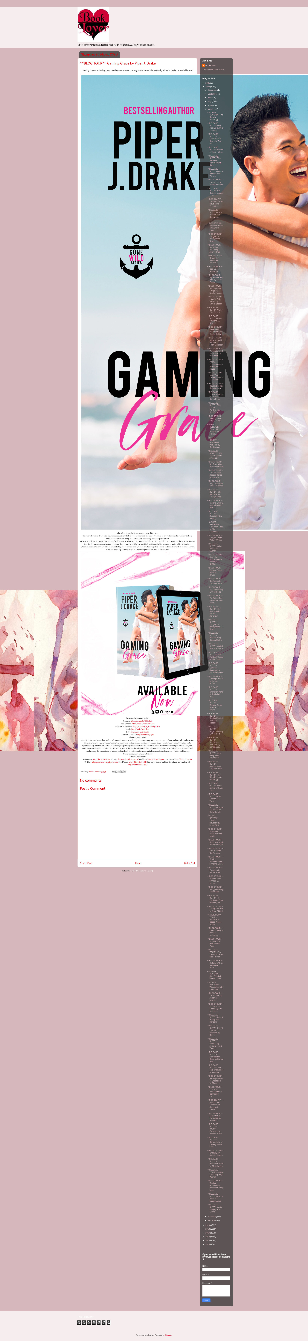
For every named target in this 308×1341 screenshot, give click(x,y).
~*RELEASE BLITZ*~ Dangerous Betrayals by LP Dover (215, 624)
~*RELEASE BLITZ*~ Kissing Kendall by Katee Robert (215, 718)
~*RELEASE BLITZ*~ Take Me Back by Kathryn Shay (214, 493)
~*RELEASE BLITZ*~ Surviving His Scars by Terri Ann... (214, 138)
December (212, 90)
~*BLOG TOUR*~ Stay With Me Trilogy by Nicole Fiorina (214, 289)
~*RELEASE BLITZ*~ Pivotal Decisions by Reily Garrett (215, 808)
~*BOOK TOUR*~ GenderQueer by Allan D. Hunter (215, 879)
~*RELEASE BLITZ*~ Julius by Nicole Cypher (214, 547)
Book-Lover (210, 65)
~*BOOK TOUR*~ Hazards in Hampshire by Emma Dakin (215, 330)
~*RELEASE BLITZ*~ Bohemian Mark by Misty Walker (215, 1162)
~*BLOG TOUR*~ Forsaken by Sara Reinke (214, 869)
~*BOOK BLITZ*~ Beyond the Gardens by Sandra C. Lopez (215, 1105)
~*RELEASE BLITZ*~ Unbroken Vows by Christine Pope (215, 692)
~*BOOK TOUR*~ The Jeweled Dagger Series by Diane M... (215, 473)
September (213, 94)
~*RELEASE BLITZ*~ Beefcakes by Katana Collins (214, 636)
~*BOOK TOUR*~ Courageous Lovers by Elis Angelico (215, 1007)
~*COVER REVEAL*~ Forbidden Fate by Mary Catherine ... (215, 527)
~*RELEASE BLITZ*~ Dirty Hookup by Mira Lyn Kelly (215, 126)
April (210, 105)
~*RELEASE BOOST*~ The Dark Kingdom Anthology (214, 454)
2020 (207, 87)
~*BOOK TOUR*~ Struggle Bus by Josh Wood (215, 889)
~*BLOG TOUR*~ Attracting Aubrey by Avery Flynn (214, 248)
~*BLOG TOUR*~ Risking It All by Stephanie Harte (215, 964)
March (211, 109)
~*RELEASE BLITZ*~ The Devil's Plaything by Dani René (214, 407)
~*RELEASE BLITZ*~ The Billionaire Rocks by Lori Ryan (214, 160)
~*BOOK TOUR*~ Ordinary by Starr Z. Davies (215, 1152)
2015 (207, 1240)
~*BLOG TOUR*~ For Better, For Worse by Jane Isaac (214, 599)
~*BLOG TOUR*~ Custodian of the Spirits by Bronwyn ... (214, 1116)
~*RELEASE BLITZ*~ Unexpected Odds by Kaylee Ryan (215, 1057)
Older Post (189, 863)
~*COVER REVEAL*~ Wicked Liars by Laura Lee (215, 986)
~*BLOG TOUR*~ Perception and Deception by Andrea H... (215, 352)
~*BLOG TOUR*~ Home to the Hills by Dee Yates (214, 942)
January (211, 1220)
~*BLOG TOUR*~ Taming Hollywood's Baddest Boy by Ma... (215, 1185)
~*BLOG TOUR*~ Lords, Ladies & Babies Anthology (215, 931)
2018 (207, 1229)
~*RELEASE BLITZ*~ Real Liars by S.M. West (214, 797)
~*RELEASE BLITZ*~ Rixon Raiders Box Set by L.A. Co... (214, 214)
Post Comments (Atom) (143, 871)
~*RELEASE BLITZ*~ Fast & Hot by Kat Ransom (215, 1018)
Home (138, 863)
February (212, 1216)
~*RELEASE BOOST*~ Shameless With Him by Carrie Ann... (213, 442)
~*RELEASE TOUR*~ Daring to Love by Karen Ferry (215, 395)
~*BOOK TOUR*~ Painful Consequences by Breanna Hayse (215, 364)
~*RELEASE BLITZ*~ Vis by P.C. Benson (215, 309)
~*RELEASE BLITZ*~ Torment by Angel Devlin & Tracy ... (214, 1043)
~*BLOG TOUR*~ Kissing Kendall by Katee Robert (215, 680)
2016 (207, 1236)
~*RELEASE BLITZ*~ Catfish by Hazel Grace (215, 646)
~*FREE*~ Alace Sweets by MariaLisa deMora (214, 259)
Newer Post (86, 863)
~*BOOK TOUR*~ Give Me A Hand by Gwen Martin (215, 832)
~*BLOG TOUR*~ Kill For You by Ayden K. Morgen (214, 996)
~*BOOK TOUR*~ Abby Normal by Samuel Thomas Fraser (215, 341)
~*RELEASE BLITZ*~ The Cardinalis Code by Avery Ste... (215, 899)
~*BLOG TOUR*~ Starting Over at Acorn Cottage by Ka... (215, 504)
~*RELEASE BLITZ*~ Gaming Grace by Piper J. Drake (214, 705)
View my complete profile (213, 69)
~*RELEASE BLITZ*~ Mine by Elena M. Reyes (214, 319)
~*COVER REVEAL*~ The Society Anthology (215, 116)
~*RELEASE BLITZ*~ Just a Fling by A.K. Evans (214, 1208)
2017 (207, 1233)
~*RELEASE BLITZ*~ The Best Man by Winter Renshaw (214, 611)
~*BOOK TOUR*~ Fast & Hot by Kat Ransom (215, 850)
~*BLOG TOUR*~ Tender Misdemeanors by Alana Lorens (215, 860)
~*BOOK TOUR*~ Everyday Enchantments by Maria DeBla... (215, 559)
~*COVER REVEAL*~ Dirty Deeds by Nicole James (214, 975)
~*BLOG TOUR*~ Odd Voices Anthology (214, 268)
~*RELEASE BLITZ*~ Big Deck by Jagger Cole (215, 192)
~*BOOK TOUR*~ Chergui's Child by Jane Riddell (215, 908)
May (210, 101)
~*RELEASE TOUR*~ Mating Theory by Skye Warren (215, 1173)
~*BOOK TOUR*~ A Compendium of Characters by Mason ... (215, 1079)
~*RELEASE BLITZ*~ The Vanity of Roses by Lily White (215, 656)
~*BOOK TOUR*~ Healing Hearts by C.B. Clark (215, 418)
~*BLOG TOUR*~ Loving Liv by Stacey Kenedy (215, 182)
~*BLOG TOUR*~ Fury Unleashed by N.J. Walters (215, 483)
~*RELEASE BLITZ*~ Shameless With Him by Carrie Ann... (213, 742)
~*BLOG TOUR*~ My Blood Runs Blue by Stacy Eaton (215, 278)
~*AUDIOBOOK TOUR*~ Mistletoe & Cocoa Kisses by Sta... (214, 919)
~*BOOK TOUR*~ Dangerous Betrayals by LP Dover (215, 237)
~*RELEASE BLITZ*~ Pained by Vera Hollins (215, 149)
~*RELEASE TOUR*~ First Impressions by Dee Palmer (215, 953)
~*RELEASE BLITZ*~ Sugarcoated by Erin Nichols (215, 730)
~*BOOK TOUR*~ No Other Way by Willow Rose (215, 464)
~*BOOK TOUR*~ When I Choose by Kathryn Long (215, 226)
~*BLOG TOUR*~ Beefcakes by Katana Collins (214, 581)
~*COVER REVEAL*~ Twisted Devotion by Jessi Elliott (213, 820)
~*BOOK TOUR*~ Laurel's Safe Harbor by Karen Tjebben (215, 300)
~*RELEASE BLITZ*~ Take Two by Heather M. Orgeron (215, 1068)
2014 (207, 1244)
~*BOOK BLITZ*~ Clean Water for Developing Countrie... (215, 202)
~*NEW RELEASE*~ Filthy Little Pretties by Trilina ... (213, 429)
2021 (207, 83)
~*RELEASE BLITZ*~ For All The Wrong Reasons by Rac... (215, 1030)
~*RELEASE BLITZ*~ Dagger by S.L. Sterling (215, 514)
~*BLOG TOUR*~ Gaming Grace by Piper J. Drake (214, 571)
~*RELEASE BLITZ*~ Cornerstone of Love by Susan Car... (214, 1142)
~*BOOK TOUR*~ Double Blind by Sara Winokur (215, 385)
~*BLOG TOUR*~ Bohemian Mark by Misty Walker (215, 842)
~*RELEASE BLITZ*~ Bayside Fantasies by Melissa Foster (214, 1129)
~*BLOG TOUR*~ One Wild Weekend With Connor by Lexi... (214, 1091)
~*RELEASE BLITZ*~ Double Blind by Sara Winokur (215, 172)
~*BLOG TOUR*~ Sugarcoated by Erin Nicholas (215, 589)
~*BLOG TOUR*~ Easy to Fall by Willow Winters (214, 537)
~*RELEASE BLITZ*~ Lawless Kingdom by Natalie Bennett (215, 668)
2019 (207, 1225)
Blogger (168, 1335)
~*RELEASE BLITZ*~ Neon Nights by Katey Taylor (215, 786)
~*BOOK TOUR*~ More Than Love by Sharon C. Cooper (215, 376)
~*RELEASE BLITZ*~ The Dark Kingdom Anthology (214, 776)
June (210, 98)
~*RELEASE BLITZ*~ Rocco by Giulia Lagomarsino (215, 1197)
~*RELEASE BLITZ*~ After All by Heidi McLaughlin (214, 754)
